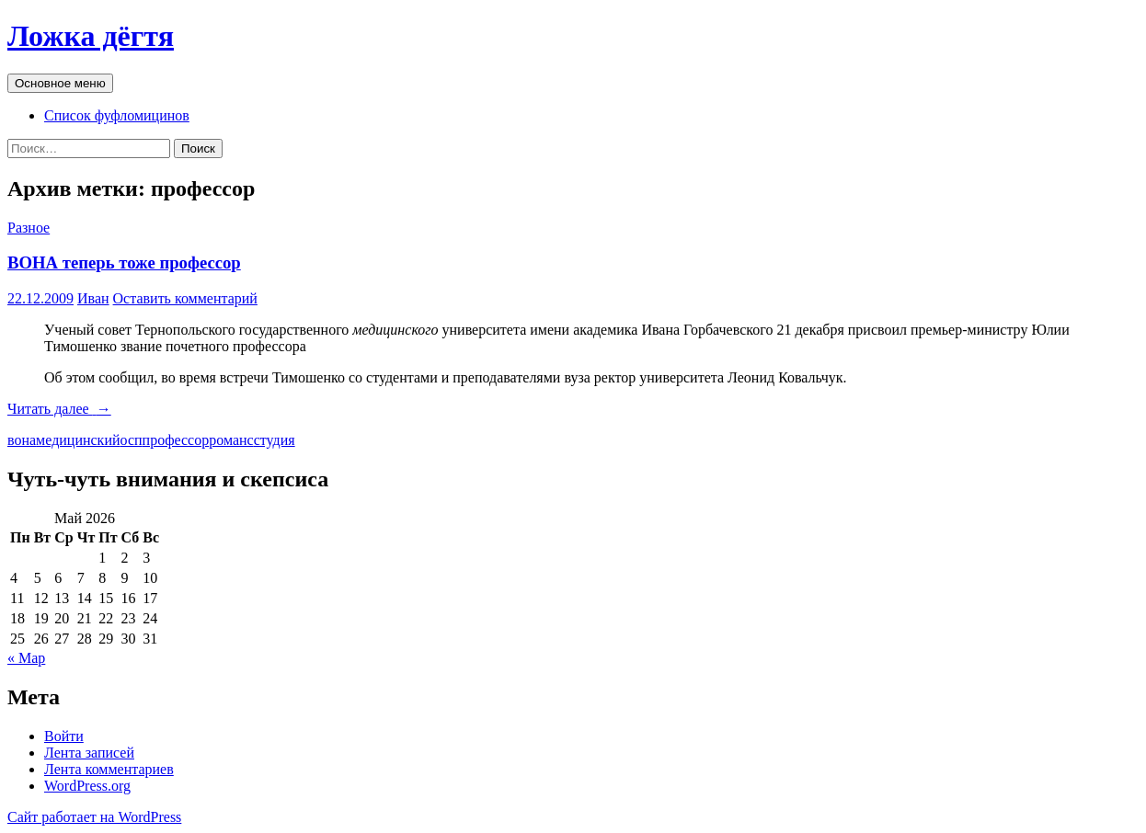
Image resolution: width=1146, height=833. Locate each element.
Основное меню (60, 83)
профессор (176, 440)
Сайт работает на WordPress (94, 817)
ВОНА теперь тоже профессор (124, 262)
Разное (28, 227)
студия (274, 440)
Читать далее (59, 408)
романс (231, 440)
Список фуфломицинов (116, 115)
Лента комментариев (109, 769)
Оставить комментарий (185, 298)
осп (131, 440)
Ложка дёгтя (90, 35)
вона (21, 440)
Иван (93, 298)
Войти (64, 736)
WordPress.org (87, 785)
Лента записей (89, 752)
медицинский (78, 440)
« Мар (26, 658)
